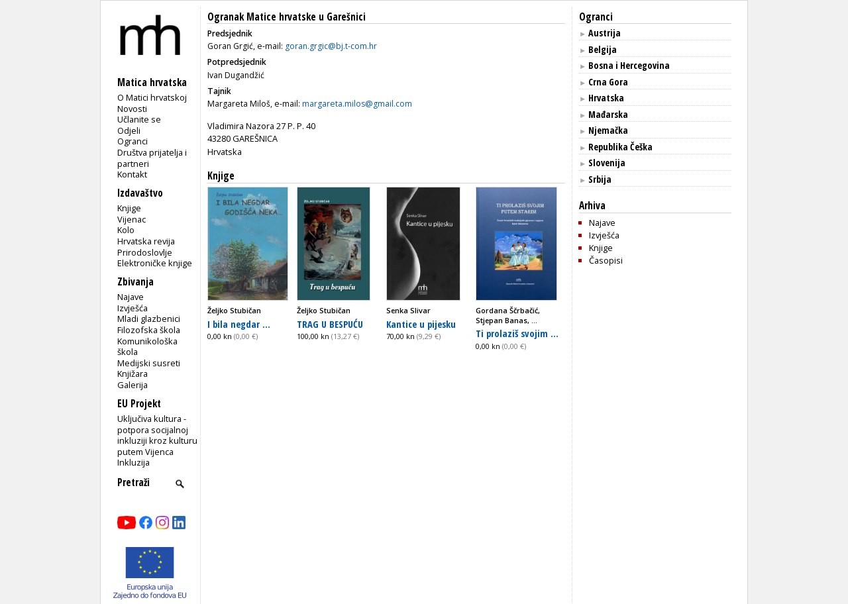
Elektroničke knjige (154, 263)
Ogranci (132, 141)
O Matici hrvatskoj (152, 97)
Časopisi (606, 260)
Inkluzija (133, 462)
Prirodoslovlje (144, 252)
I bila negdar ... (238, 323)
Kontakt (132, 174)
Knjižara (132, 373)
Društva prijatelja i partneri (152, 158)
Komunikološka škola (147, 346)
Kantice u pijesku (421, 323)
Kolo (125, 230)
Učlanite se (139, 119)
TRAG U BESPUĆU (330, 323)
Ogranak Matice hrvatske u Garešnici (286, 17)
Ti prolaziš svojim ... (517, 333)
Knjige (129, 208)
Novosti (132, 109)
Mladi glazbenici (148, 319)
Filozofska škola (148, 330)
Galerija (132, 385)
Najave (130, 297)
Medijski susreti (148, 363)
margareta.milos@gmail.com (357, 103)
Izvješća (132, 308)
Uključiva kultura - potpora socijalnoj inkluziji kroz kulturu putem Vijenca (157, 435)
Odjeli (128, 130)
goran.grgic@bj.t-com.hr (331, 46)
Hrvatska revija (146, 241)
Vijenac (131, 219)
